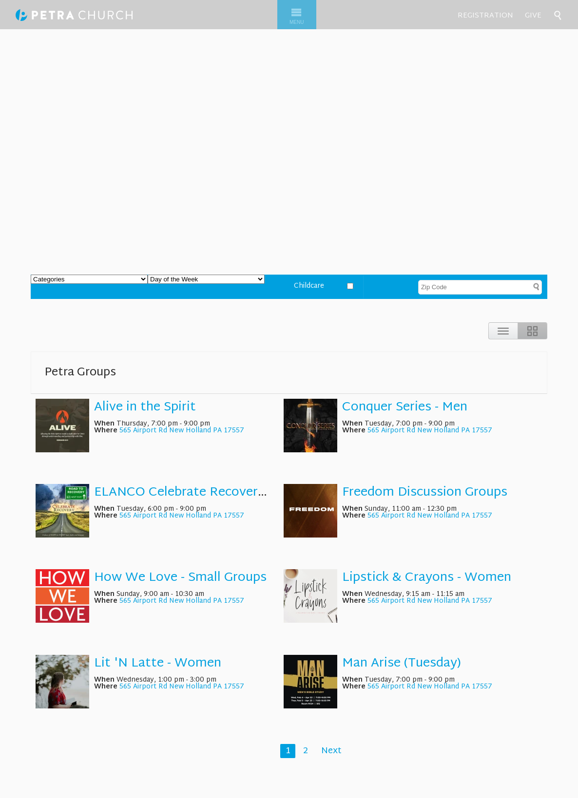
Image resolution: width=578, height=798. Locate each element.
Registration (485, 15)
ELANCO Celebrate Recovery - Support (208, 492)
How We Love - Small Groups (180, 578)
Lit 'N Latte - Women (157, 663)
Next (331, 751)
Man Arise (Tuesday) (401, 663)
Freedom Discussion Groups (424, 492)
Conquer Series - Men (404, 407)
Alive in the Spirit (145, 407)
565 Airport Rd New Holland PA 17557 (181, 431)
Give (533, 15)
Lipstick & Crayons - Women (426, 578)
